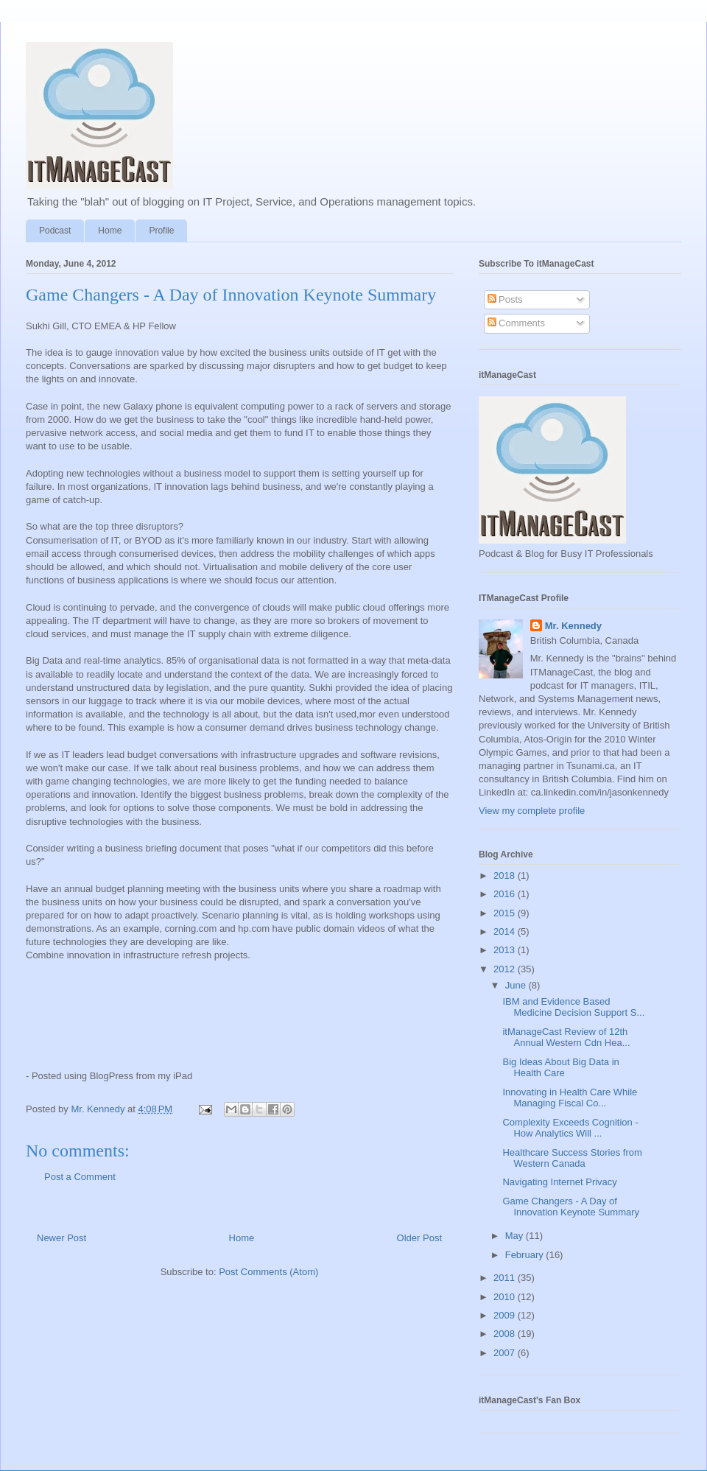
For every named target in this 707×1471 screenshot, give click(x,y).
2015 (505, 913)
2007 (505, 1352)
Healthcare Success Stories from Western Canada (571, 1158)
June (517, 985)
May (515, 1235)
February (525, 1254)
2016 (505, 893)
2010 (505, 1296)
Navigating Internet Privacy (559, 1181)
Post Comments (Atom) (268, 1271)
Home (110, 230)
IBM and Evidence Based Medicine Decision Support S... (573, 1007)
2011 (505, 1277)
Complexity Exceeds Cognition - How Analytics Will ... (570, 1128)
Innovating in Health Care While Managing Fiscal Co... (569, 1097)
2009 (505, 1315)
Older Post (419, 1237)
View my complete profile (532, 810)
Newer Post (61, 1237)
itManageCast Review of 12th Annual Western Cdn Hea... (566, 1037)
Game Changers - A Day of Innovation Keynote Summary (570, 1207)
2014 (505, 931)
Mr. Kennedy (573, 625)
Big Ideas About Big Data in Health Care (560, 1067)
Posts (505, 299)
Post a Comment (80, 1176)
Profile (161, 230)
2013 (505, 949)
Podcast (55, 230)
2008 (505, 1333)
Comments (516, 323)
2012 (505, 969)
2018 (505, 875)
